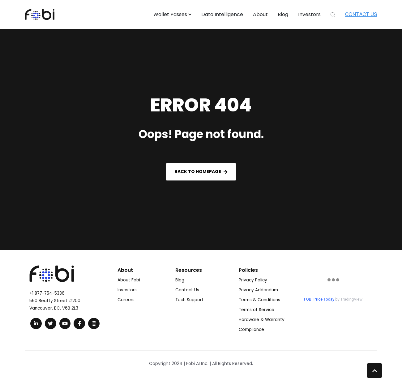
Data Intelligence (222, 14)
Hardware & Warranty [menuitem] (261, 320)
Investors (309, 14)
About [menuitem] (125, 270)
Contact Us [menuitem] (187, 290)
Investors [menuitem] (127, 290)
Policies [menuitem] (248, 270)
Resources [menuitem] (188, 270)
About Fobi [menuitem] (129, 280)
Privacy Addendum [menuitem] (258, 290)
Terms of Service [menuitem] (256, 310)
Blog (283, 14)
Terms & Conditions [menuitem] (259, 300)
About (260, 14)
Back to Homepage (200, 171)
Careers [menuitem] (126, 300)
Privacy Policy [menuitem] (253, 280)
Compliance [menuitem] (251, 329)
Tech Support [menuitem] (189, 300)
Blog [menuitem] (179, 280)
